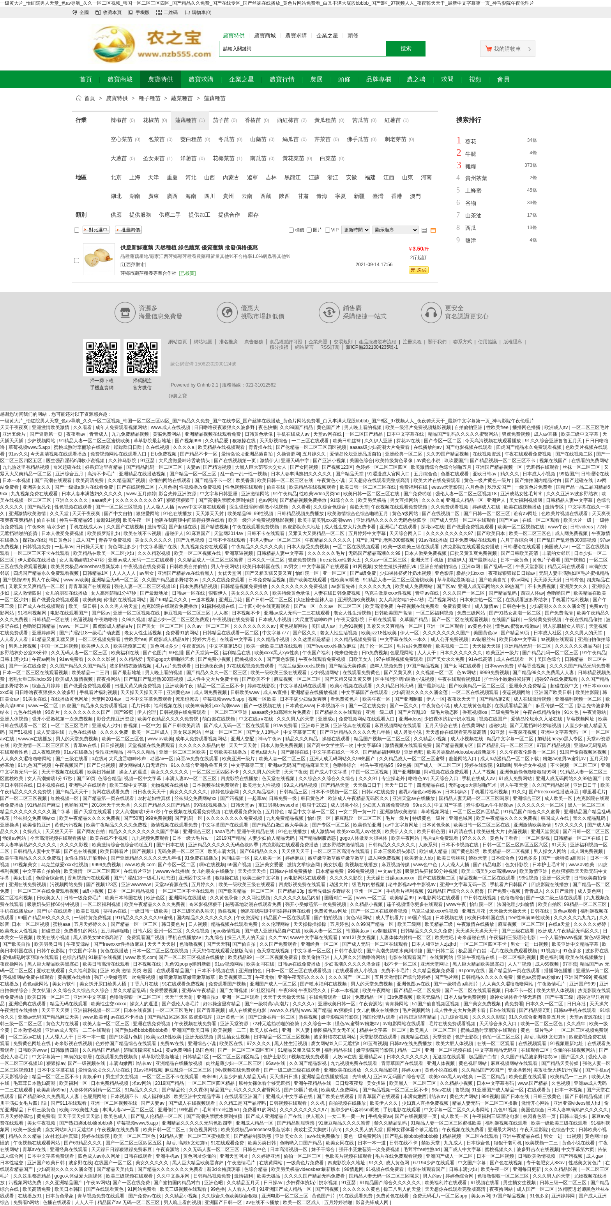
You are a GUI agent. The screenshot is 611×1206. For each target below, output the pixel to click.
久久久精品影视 (382, 1070)
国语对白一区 (338, 898)
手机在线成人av (294, 434)
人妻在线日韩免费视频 (338, 593)
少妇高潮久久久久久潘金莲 (558, 606)
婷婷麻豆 (295, 858)
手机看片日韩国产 (509, 884)
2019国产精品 (230, 838)
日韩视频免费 (37, 546)
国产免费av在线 (145, 1196)
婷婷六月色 (204, 639)
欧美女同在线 (260, 964)
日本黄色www (299, 705)
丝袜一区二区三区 (582, 467)
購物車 (199, 12)
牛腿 (470, 154)
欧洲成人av (556, 427)
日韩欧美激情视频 (537, 1156)
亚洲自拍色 (250, 970)
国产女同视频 (304, 467)
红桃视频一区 (65, 798)
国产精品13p (292, 891)
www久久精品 (284, 1010)
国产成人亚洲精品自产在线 (273, 931)
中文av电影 (390, 871)
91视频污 (550, 950)
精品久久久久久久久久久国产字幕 (35, 811)
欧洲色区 (156, 898)
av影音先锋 (343, 586)
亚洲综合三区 (527, 798)
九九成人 (454, 1143)
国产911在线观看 (69, 1103)
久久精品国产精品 (101, 1050)
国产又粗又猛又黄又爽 (269, 573)
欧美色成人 (116, 1116)
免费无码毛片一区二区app (440, 1196)
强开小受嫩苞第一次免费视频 (63, 719)
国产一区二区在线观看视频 (460, 619)
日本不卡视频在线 (460, 845)
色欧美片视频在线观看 (565, 513)
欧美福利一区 (73, 1083)
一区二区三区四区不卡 (216, 772)
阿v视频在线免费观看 (447, 772)
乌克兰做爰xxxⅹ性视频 (388, 593)
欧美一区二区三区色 (530, 533)
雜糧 (470, 166)
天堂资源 (442, 1037)
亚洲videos (410, 719)
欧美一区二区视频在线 (522, 527)
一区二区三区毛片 (590, 427)
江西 (388, 177)
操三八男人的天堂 (246, 937)
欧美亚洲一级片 (503, 652)
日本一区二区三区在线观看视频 (35, 672)
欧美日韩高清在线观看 (107, 964)
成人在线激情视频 (533, 699)
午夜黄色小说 (331, 480)
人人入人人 (124, 573)
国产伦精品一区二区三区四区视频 (311, 447)
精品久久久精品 (302, 739)
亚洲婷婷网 (44, 633)
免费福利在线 (414, 487)
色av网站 (267, 500)
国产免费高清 (559, 613)
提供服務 (140, 215)
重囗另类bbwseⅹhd (279, 805)
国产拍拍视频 (328, 917)
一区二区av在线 (26, 1037)
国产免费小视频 (215, 659)
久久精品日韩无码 (395, 686)
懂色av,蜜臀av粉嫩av (517, 626)
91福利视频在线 (218, 606)
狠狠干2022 (315, 805)
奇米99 (209, 1076)
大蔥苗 (119, 158)
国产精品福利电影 (382, 752)
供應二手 (170, 215)
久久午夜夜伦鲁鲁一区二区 (528, 752)
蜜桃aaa (62, 924)
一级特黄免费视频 (543, 619)
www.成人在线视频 (171, 427)
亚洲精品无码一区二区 (116, 580)
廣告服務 (253, 341)
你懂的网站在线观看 (170, 480)
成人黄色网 (589, 891)
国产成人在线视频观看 (42, 606)
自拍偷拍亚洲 (469, 427)
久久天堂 (60, 513)
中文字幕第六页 (578, 1149)
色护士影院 (467, 1037)
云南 (247, 196)
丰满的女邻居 (556, 553)
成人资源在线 (50, 732)
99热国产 (568, 474)
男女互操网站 (404, 500)
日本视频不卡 (246, 613)
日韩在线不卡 (404, 1143)
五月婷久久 (314, 454)
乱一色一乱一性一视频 (244, 474)
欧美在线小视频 (54, 937)
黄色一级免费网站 (363, 1136)
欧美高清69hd (52, 1090)
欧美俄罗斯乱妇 (104, 533)
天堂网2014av (229, 533)
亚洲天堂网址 (435, 964)
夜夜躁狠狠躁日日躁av (512, 573)
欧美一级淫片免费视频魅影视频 (418, 427)
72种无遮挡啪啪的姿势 (276, 1023)
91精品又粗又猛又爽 (54, 639)
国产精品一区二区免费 (418, 990)
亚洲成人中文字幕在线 (290, 1096)
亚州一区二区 (368, 891)
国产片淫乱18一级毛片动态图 (90, 633)
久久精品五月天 (244, 1182)
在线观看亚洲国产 (243, 1096)
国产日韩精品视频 (584, 1096)
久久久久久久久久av (255, 626)
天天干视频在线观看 (63, 772)
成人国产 (86, 540)
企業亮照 (318, 341)
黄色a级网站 (405, 513)
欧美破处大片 (491, 831)
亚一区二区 (335, 573)
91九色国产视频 (35, 765)
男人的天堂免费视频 (77, 739)
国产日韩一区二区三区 (487, 513)
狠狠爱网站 (148, 513)
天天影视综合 (274, 440)
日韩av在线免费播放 (291, 871)
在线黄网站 (473, 725)
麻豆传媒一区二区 (555, 705)
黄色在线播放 (114, 950)
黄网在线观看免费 (111, 792)
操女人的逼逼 (133, 772)
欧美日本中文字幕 (518, 639)
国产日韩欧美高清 (520, 553)
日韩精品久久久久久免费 (427, 931)
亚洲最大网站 (502, 1129)
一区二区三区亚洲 (229, 712)
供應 (116, 215)
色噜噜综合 (345, 765)
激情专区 (555, 507)
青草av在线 (427, 593)
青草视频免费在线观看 (101, 1196)
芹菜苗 (322, 139)
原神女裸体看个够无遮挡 (516, 997)
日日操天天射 (90, 546)
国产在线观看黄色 (105, 1189)
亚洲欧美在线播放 (343, 1070)
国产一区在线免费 (28, 666)
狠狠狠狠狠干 (181, 500)
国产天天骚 (218, 944)
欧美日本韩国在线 (261, 566)
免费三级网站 (471, 613)
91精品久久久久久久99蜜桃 (144, 917)
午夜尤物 (265, 977)
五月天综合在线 (442, 725)
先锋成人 (361, 1076)
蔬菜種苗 (182, 98)
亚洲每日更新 (315, 725)
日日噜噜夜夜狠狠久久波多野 (225, 427)
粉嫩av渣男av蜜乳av (565, 758)
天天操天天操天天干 (142, 692)
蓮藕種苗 (215, 98)
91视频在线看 (486, 1182)
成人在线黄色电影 (473, 705)
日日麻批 (577, 1003)
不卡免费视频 (542, 586)
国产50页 (85, 778)
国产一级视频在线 (263, 705)
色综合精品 (109, 778)
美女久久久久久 (153, 1162)
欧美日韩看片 (114, 851)
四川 (209, 196)
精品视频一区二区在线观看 (487, 878)
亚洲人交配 (243, 739)
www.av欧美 (76, 580)
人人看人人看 (14, 639)
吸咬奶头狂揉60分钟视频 (432, 871)
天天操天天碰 (487, 646)
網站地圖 (203, 341)
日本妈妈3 (456, 792)
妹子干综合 (323, 1149)
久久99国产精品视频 (448, 454)
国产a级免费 (363, 573)
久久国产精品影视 (551, 785)
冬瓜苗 (226, 139)
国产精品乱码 (503, 593)
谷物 (470, 203)
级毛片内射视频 (369, 884)
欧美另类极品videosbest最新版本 (86, 566)
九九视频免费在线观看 (35, 493)
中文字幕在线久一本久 (404, 639)
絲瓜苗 (291, 139)
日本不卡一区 (519, 990)
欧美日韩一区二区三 (49, 997)
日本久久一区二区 (266, 560)
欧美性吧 (445, 937)
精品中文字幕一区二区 (511, 739)
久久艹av (278, 937)
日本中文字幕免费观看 (149, 699)
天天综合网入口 (406, 533)
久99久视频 (133, 619)
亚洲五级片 (14, 434)
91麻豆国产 (199, 533)
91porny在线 (472, 970)
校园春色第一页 (540, 1116)
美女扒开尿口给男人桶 (103, 984)
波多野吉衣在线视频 (538, 1149)
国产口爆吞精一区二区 (272, 1017)
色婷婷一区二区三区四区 (382, 467)
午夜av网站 (44, 659)
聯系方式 (462, 341)
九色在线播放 (27, 712)
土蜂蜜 (473, 190)
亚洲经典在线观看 (352, 725)
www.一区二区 (74, 626)
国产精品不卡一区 (199, 454)
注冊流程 (412, 341)
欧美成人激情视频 (74, 679)
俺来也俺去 (346, 652)
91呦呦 (503, 765)
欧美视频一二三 (453, 646)
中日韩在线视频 (481, 898)
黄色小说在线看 (442, 1070)
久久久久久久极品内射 (579, 646)
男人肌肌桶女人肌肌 (564, 626)
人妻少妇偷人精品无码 (272, 838)
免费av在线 (172, 1043)
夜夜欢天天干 (462, 699)
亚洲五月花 (231, 599)
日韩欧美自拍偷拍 (189, 566)
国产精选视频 (217, 467)
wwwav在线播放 (35, 739)
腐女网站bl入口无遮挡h (143, 765)
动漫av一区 (162, 758)
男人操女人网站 (550, 851)
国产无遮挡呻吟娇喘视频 (536, 725)
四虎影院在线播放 (240, 778)
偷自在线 (276, 487)
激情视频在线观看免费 (409, 745)
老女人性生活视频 (353, 613)
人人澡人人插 (160, 507)
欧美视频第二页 (130, 646)
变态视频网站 (517, 692)
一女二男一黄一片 (358, 811)
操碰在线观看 (336, 739)
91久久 (519, 792)
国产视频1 (575, 560)
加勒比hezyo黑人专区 (560, 739)
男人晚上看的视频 (363, 427)
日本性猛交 (12, 1162)
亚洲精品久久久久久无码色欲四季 (391, 520)
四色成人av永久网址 (100, 1156)
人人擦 (221, 613)
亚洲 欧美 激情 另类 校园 (127, 970)
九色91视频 (351, 626)
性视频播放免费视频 (201, 487)
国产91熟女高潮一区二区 (515, 613)
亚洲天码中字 (295, 460)
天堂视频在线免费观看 (152, 745)
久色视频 (561, 1083)
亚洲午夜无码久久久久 (302, 977)
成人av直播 (546, 434)
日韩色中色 (514, 606)
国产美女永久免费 (446, 659)
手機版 (143, 12)
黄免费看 (514, 1003)
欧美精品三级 (439, 924)
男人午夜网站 (225, 566)
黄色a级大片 (264, 752)
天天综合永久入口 (498, 1023)
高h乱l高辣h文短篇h (545, 1037)
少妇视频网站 (42, 440)
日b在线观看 (503, 1010)
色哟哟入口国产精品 (301, 1143)
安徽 (351, 177)
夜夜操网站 (12, 964)
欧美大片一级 (578, 520)
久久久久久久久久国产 (447, 633)
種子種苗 (150, 98)
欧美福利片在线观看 (446, 1182)
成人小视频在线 (467, 739)
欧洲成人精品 (434, 851)
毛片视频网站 (442, 599)
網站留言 (304, 347)
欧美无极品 (429, 997)
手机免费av (380, 1116)
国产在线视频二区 (574, 454)
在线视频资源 (487, 454)
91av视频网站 (229, 964)
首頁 (89, 98)
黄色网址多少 (122, 546)
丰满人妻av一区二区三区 (275, 540)
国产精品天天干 (72, 792)
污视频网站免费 (67, 884)
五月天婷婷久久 (91, 924)
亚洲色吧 (414, 752)
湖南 (134, 196)
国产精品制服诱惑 (317, 838)
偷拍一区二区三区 (501, 1037)
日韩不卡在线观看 (266, 533)
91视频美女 (26, 864)
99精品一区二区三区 (586, 904)
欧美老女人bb (419, 858)
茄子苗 (221, 120)
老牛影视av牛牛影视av (490, 805)
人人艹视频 (484, 772)
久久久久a (184, 447)
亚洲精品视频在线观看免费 (213, 434)
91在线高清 (481, 659)
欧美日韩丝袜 (347, 440)
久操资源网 (288, 454)
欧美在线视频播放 (523, 507)
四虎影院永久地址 (302, 527)
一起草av (64, 546)
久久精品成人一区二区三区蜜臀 (211, 560)
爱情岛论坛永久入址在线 (537, 719)
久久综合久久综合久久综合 (327, 778)
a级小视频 (94, 891)
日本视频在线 (51, 785)
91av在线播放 (433, 540)
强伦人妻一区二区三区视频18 (466, 493)
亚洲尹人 (497, 500)
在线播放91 (30, 1196)
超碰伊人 (174, 533)
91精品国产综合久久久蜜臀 (532, 811)
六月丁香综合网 (517, 540)
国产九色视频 (190, 540)
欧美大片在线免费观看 (437, 480)
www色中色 (425, 864)
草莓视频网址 (580, 719)
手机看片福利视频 (570, 599)
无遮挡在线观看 (543, 467)
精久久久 (510, 474)
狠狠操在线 (244, 440)
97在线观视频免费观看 (400, 659)
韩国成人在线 (555, 818)
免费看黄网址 (457, 606)
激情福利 (244, 1176)
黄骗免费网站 (167, 434)
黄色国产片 (329, 427)
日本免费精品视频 (267, 580)
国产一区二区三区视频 (119, 507)
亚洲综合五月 (70, 474)
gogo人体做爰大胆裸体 (364, 838)
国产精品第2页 (495, 699)
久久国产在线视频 (125, 527)
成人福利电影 (156, 1096)
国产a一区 (305, 606)
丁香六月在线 (144, 984)
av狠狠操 (344, 1010)
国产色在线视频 (81, 851)
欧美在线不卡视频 (143, 533)
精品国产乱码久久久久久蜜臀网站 (463, 434)
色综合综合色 (50, 878)
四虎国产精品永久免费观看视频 (529, 447)
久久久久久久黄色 (362, 1189)
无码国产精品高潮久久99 (375, 553)
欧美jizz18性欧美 (379, 633)
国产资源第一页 (47, 434)
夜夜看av (76, 434)
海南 (190, 196)
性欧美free (498, 427)
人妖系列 (428, 845)
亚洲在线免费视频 (28, 884)
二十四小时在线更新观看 (264, 606)
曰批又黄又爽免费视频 (474, 553)
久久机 (318, 1103)
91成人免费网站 (516, 778)
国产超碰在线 (579, 480)
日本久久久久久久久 (461, 652)
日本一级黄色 (515, 560)
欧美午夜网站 (405, 838)
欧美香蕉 (245, 480)
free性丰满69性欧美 (530, 917)
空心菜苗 (121, 139)
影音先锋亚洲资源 (178, 493)
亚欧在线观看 (51, 970)
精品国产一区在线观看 (287, 917)
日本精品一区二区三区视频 (282, 1037)
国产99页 (124, 712)
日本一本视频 (17, 480)
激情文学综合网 (304, 864)
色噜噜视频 (191, 944)
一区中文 (150, 725)
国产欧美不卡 (256, 679)
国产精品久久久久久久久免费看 (171, 1169)
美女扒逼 (332, 864)
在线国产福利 (506, 619)
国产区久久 (305, 633)
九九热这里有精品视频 (26, 467)
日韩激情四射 (65, 1050)
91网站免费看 (142, 1189)
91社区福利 (263, 990)
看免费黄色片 (345, 699)
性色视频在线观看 (244, 487)
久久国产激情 (560, 891)
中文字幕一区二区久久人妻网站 (457, 1109)
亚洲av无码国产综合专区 (399, 1076)
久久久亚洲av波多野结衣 (572, 493)
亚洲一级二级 (380, 712)
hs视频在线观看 (557, 639)
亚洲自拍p (208, 997)
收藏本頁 (112, 12)
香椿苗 (253, 120)
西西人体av (532, 593)
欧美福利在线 (125, 652)
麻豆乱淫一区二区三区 (359, 818)
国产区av (509, 520)
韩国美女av (358, 931)
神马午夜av (270, 739)
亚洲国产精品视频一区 (499, 467)
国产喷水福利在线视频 (324, 984)
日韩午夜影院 (51, 950)
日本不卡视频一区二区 (335, 792)
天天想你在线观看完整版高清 (380, 480)
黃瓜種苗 (325, 120)
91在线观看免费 (228, 1143)
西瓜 (470, 228)
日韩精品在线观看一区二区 (231, 633)
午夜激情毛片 (552, 984)
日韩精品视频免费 (212, 1176)
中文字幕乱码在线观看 (303, 686)
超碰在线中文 (564, 686)
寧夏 (340, 196)
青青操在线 (261, 447)
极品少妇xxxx (471, 573)
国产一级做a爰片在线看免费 (85, 487)
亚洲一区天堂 (556, 878)
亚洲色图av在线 (414, 984)
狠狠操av (55, 1063)
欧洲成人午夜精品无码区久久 (359, 798)
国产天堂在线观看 (93, 811)
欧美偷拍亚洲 (37, 825)
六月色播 (167, 487)
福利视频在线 (168, 705)
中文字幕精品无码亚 (496, 1050)
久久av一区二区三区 (386, 560)
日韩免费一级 (283, 798)
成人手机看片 (390, 917)
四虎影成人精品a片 (113, 626)
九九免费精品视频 (130, 434)
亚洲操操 (10, 825)
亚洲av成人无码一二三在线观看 (141, 560)
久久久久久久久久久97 (139, 500)
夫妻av (193, 467)
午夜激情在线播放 (476, 924)
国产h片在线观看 (55, 911)
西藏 (265, 196)
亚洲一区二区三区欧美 (183, 752)
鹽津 (470, 240)
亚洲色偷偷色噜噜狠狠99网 (529, 772)
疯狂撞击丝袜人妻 (315, 599)
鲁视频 (131, 725)
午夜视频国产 (69, 765)
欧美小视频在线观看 (351, 686)
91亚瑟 (148, 460)
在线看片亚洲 (138, 871)
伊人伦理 (147, 712)
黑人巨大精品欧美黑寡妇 (53, 964)
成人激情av (487, 606)
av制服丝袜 (484, 639)
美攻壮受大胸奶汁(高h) (558, 1070)
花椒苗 (151, 120)
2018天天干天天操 (111, 805)
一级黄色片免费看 (534, 487)
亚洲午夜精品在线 (256, 831)
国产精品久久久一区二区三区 (217, 672)
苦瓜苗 (360, 120)
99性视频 (264, 513)
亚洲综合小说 (202, 1043)
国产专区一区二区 (443, 440)
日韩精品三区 (294, 792)
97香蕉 (570, 964)
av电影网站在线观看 (305, 878)
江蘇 (314, 177)
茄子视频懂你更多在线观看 (415, 904)
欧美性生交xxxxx (109, 1003)
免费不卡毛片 (395, 970)
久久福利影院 (83, 970)
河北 (190, 177)
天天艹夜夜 (295, 772)
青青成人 (99, 434)
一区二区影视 (536, 838)
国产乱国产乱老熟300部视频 (385, 540)
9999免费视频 (495, 672)
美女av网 (480, 1196)
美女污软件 (64, 984)
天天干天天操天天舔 (284, 997)
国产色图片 (154, 652)
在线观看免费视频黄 (117, 1056)
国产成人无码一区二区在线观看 (463, 520)
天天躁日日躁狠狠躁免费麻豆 (122, 1149)
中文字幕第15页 (226, 646)
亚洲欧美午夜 (179, 686)
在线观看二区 (535, 1050)
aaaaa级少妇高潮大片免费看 (380, 447)
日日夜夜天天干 (150, 792)
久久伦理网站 (276, 924)
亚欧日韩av (485, 474)
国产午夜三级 (559, 997)
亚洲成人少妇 (106, 725)
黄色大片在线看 (63, 1023)
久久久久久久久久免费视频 (299, 586)
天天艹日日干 (399, 785)
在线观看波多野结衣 (527, 599)
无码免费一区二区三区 (181, 851)
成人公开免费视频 (450, 639)
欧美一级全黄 (27, 1129)
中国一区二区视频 (60, 646)
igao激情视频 (227, 931)
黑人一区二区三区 (587, 805)
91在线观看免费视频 (184, 984)
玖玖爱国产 (456, 460)
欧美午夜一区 (137, 520)
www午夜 (557, 527)
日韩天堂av (243, 805)
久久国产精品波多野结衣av (171, 580)
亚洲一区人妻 (296, 1030)
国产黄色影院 (281, 659)
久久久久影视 (102, 659)
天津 (153, 177)
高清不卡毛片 (102, 474)
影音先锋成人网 (373, 1202)
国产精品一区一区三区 (193, 474)
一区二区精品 (491, 1076)
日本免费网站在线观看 (474, 540)
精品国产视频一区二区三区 (382, 739)
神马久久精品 (141, 752)
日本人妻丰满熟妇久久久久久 (302, 474)
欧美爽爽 (92, 599)
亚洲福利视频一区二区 (579, 699)
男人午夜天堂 (514, 785)
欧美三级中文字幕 (580, 434)
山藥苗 (258, 139)
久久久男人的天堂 (119, 606)
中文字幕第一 (46, 1056)
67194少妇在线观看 (434, 1162)
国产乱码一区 (498, 566)
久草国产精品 (414, 619)
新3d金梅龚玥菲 (224, 1169)
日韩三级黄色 (547, 1096)
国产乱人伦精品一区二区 (157, 1116)
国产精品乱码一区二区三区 (155, 467)
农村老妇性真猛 (154, 798)
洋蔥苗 (188, 158)
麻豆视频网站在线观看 (398, 725)
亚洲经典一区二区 (404, 454)
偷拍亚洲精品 (109, 752)
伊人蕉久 (315, 1116)
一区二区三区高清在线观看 (342, 851)
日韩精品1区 (96, 573)
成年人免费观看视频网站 (121, 427)
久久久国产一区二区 (464, 593)
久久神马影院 (123, 460)
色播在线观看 (455, 474)
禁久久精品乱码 (590, 818)
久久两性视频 (256, 898)
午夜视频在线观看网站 (37, 1143)
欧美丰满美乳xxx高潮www (325, 520)
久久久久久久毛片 (326, 553)
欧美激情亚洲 (534, 871)
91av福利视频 (148, 1070)
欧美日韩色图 (431, 831)
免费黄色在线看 (393, 1196)
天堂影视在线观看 (379, 1037)
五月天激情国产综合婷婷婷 (403, 977)
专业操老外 (393, 778)
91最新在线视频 (105, 957)
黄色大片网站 (464, 1096)
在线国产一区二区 (113, 1162)
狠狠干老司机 (508, 1143)
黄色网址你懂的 (200, 1156)
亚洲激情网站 (255, 493)
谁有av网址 (526, 513)
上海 (134, 177)
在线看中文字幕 (237, 639)
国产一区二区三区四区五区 (246, 1050)
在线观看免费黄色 (362, 672)
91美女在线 (35, 699)
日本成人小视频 (539, 474)
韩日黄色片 (61, 540)
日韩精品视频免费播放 (301, 513)
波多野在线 (597, 950)
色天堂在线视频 (279, 778)
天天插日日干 (367, 785)
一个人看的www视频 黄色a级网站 (575, 937)
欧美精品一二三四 (91, 672)
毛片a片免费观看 (415, 646)
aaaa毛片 (225, 831)
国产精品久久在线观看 (339, 712)
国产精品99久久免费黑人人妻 (543, 672)
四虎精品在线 (431, 785)
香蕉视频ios (476, 712)
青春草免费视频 (115, 540)
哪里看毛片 (594, 792)
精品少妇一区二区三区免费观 (179, 619)
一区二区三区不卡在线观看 (42, 553)
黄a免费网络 (179, 1050)
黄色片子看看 (547, 560)
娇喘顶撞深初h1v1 (143, 1050)
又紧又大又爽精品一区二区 (317, 533)
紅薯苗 (393, 120)
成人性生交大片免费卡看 (350, 527)
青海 (321, 196)
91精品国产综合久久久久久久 (391, 1182)
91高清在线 (461, 831)
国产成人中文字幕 (329, 772)
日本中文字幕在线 (406, 434)
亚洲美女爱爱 (269, 864)
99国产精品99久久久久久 (45, 917)
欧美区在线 (231, 1043)
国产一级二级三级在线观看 (554, 898)
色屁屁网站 (402, 652)
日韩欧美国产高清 (393, 613)
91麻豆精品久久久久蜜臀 (345, 1123)
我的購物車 (503, 49)
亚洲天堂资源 (545, 831)
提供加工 (199, 215)
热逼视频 (82, 619)
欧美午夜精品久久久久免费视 (169, 719)
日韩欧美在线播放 (228, 752)
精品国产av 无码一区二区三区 (129, 1202)
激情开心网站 (536, 1103)
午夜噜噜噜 (106, 619)
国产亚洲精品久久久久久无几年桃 (355, 732)
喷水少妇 (57, 527)
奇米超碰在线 (67, 467)
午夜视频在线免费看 (145, 566)
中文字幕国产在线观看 (326, 566)
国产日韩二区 (441, 950)
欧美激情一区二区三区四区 (42, 745)
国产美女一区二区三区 (161, 626)
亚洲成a (327, 719)
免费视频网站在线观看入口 (119, 454)
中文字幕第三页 (300, 732)
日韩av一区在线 (189, 593)
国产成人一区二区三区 (438, 765)
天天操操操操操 (310, 924)
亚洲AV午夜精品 (199, 990)
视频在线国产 (554, 460)
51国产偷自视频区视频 (584, 752)
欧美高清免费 (90, 480)
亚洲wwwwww (136, 884)
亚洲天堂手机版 (428, 560)
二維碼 (171, 12)
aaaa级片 (102, 500)
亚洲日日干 (585, 785)
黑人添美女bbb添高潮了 (98, 937)
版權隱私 (512, 341)
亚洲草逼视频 (239, 553)
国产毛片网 (446, 977)
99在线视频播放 (211, 805)
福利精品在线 (237, 652)
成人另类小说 (408, 732)
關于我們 (437, 341)
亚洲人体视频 (14, 719)
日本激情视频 (27, 1030)
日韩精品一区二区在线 (578, 838)
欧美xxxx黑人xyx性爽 (277, 652)
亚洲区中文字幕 (195, 878)
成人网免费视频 (572, 533)
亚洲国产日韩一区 (224, 1202)
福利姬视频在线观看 (506, 1123)
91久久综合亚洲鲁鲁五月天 (554, 440)
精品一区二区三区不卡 (221, 686)
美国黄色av (485, 633)
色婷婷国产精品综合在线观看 (126, 1043)
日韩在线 (540, 911)
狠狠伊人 (218, 593)
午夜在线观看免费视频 (529, 454)
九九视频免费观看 (150, 838)
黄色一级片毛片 (537, 1030)
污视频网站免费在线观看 (28, 977)
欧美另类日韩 (49, 944)
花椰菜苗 (224, 158)
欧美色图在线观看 (528, 1076)
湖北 (116, 196)
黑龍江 (292, 177)
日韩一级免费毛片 (83, 898)
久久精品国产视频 (127, 480)
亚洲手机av (168, 1156)
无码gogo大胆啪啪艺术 (171, 659)
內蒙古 (231, 177)
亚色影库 (444, 573)
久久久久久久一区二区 (541, 805)
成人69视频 (547, 964)
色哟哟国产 (559, 593)
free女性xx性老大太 (341, 560)
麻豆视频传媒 (396, 864)
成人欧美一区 (559, 798)
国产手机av (597, 1070)
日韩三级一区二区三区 (564, 1182)
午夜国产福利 (317, 652)
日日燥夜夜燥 (209, 666)
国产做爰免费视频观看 (471, 527)
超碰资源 (51, 931)
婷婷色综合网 (225, 792)
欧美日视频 (88, 911)
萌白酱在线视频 (219, 719)
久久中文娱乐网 (174, 1176)
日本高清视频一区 (289, 1149)
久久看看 (83, 427)
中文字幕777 (276, 633)
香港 (396, 196)
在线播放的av (428, 447)
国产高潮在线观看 (53, 480)
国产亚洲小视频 (330, 460)
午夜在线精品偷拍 (584, 619)
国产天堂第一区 (203, 652)
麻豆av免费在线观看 (198, 758)
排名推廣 (228, 341)
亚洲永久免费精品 (528, 686)
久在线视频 (158, 447)
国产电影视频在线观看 (469, 447)
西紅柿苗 (288, 120)
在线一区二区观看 (541, 520)
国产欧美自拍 (493, 580)
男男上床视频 (23, 646)
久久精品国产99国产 (483, 1070)
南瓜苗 (258, 158)
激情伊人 (269, 460)
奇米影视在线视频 (74, 1043)
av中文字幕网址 (402, 825)
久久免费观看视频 (450, 507)
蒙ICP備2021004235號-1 (372, 347)
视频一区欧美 (262, 699)
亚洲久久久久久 (72, 500)
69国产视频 (240, 864)
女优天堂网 (230, 573)
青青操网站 (397, 1003)
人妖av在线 (345, 1056)
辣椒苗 (119, 120)
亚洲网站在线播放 (188, 898)
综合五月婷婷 (46, 686)
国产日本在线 (170, 845)
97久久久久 (474, 838)
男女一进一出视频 (529, 944)
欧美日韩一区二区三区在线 (285, 480)
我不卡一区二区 (401, 964)
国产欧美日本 (491, 533)
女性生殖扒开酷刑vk (395, 566)
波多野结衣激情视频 (131, 666)
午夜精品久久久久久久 (329, 540)
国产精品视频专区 (455, 745)
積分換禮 (279, 347)
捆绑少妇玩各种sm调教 (355, 1109)
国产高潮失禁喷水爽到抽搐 (227, 500)
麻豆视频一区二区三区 (188, 613)
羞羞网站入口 (463, 758)
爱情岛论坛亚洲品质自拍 (247, 454)
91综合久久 (343, 500)
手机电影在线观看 (402, 1109)
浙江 (332, 177)
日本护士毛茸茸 (549, 864)
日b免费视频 (164, 454)
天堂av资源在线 (172, 884)
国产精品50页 (516, 633)
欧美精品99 (239, 513)
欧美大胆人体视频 (556, 990)
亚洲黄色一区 (230, 1017)
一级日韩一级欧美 (150, 911)
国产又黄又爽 (398, 672)
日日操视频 (113, 745)
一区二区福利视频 (435, 613)
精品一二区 (409, 1050)
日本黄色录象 (436, 825)
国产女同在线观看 (462, 666)
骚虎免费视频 (516, 434)
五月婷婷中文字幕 (367, 533)
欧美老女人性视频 (262, 785)
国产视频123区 (337, 467)
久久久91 (368, 778)
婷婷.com (411, 1070)
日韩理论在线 (595, 474)
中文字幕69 (370, 745)
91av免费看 (72, 659)
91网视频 (361, 566)
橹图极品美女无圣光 (335, 1030)
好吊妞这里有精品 (104, 467)
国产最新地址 (483, 560)
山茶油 (473, 215)
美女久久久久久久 (154, 540)
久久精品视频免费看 (356, 639)
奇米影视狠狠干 (206, 904)
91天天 (560, 845)
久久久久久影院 (347, 878)
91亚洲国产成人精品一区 (498, 1090)
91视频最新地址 (567, 1043)
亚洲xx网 (471, 566)
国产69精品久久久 (169, 599)
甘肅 (303, 196)
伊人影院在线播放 (37, 560)
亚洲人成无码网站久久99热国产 (491, 586)
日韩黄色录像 (259, 434)
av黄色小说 (429, 460)
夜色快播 (267, 427)
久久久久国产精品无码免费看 (579, 666)
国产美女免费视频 (482, 1003)
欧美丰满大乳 (222, 851)
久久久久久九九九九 (575, 917)
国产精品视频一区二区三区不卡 (503, 460)
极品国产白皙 (472, 950)
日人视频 (198, 924)
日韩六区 (142, 931)
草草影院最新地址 (153, 440)
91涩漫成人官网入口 (389, 474)
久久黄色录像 (224, 898)
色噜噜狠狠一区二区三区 (135, 997)
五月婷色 (275, 811)
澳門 (415, 196)
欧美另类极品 (372, 500)
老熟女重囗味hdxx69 (31, 679)
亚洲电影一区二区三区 (285, 1196)
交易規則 (343, 341)
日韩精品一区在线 (51, 619)
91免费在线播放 (201, 858)
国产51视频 (21, 732)
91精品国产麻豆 (44, 805)
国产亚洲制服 (409, 699)
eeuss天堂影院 (447, 487)
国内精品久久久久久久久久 (205, 917)
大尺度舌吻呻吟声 (314, 619)
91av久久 (18, 454)
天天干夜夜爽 (14, 427)
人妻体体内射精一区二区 (406, 937)
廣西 (172, 196)
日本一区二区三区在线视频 (160, 950)
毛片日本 (141, 705)
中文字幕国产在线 (159, 546)
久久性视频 (198, 931)
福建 (370, 177)
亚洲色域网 (461, 818)
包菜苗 (156, 139)
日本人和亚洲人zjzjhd (434, 944)
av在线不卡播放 (127, 1017)
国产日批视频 (101, 765)
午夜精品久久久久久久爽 (257, 546)
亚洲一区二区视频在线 (137, 613)
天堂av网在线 (328, 434)
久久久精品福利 (260, 792)
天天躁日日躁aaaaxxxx (390, 878)
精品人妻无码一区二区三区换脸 (485, 1103)
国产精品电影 (487, 864)
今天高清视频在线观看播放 (493, 440)
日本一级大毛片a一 (193, 838)
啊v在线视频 (212, 864)
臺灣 (378, 196)
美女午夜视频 (42, 1123)
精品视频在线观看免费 (235, 924)
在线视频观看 (532, 1043)
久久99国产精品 (297, 427)
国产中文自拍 (118, 513)
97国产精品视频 (423, 666)
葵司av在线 (115, 911)
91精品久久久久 (142, 1090)
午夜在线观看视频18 (460, 679)
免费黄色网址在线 (32, 1043)
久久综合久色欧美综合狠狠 (230, 1196)
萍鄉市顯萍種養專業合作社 (148, 273)
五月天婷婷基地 (17, 1116)
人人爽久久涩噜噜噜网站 (26, 758)
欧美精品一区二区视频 (507, 851)
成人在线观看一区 (515, 659)
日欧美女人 (361, 659)
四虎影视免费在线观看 (303, 884)
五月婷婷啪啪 (115, 931)
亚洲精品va (371, 1056)
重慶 (172, 177)
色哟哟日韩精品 (40, 626)
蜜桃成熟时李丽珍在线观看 (82, 447)
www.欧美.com (140, 864)
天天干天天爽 (56, 1010)
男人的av (433, 1176)
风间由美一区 (236, 858)
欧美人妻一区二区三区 (283, 758)
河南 (426, 177)
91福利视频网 (33, 613)
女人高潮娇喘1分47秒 (82, 560)
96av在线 (276, 1063)
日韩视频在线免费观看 (183, 712)
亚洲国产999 (577, 977)
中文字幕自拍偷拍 (42, 871)
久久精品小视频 (273, 639)
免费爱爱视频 (164, 990)
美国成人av (556, 546)
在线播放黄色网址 (70, 699)
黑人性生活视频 (291, 1043)
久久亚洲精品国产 (64, 1182)
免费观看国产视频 (146, 937)
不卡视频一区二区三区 (574, 765)
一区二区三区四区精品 (477, 811)
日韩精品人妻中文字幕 (570, 500)
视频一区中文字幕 (143, 778)
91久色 (572, 712)
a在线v (99, 758)
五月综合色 (426, 474)
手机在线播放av (17, 911)
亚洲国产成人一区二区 (274, 984)
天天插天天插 (252, 871)
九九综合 (215, 937)
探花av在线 (408, 440)
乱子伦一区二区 (377, 646)
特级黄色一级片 (429, 818)
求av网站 (520, 580)
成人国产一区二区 (536, 1189)
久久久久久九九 (375, 586)
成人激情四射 (27, 593)
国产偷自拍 (244, 944)
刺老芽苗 (395, 139)
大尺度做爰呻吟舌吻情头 (185, 460)
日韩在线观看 (382, 619)
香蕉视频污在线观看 (89, 878)
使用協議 (487, 341)
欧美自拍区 (550, 904)
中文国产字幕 (448, 805)
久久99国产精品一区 (373, 924)
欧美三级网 (409, 924)
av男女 (291, 566)
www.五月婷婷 (141, 493)
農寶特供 (117, 98)
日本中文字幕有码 (496, 1083)
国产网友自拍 (91, 831)
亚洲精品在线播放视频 (143, 474)
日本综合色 (503, 858)
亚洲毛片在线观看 (399, 527)
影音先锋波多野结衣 (329, 891)
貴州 (228, 196)
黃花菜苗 (293, 158)
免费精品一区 (369, 997)
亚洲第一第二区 (592, 970)
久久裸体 (198, 1090)
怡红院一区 (307, 573)
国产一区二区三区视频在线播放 (192, 957)
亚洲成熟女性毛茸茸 (522, 493)
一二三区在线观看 (310, 440)
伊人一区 (410, 633)
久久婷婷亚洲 (266, 1156)
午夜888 (35, 527)
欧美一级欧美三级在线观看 (411, 546)
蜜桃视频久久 (249, 659)
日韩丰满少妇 (14, 659)
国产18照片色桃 (126, 1037)
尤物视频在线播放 (170, 785)
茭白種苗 (191, 139)
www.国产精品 (316, 1010)
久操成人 (32, 831)
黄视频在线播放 (362, 864)
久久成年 (576, 1023)
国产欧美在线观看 (308, 580)
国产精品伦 (39, 507)
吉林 (271, 177)
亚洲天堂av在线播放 (414, 798)
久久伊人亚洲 (379, 440)
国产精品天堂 (350, 474)
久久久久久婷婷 (590, 924)
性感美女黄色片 (585, 1162)
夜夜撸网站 (109, 679)
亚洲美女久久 (37, 487)
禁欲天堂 (359, 507)
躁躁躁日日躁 (128, 447)
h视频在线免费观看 (309, 1056)
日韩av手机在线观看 (575, 1010)
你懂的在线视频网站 (125, 599)
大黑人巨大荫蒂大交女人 (261, 467)
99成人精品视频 (301, 785)
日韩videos (582, 527)
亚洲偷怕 (167, 1109)
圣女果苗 (154, 158)
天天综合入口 (444, 778)
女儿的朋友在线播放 (66, 593)
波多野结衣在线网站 (335, 1037)
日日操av (273, 1182)
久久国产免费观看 (279, 944)
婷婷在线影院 (262, 686)
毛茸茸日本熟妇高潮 (35, 1083)
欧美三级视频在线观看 (130, 1176)
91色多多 (528, 858)
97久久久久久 (570, 825)
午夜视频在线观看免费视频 (399, 507)
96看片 (53, 712)
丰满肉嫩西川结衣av (131, 1063)
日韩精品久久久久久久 (392, 845)
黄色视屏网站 (294, 626)
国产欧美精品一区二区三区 (477, 686)
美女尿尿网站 (187, 732)
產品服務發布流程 (377, 341)
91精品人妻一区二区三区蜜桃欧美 (95, 440)
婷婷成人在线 (487, 507)
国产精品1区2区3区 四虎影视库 (180, 1017)
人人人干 (427, 652)
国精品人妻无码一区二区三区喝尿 (474, 798)
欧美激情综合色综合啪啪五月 (442, 467)
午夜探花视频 (523, 732)
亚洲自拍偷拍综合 (439, 566)
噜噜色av (417, 778)
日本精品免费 (330, 871)
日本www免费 (500, 666)
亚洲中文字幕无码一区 (564, 732)
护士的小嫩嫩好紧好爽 (508, 679)
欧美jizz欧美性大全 (79, 1109)
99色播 (176, 652)
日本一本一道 (91, 1037)
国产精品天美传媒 (347, 666)
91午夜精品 (285, 493)
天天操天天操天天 (508, 911)
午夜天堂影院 (530, 566)
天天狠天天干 (59, 831)
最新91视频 (108, 520)
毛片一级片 (397, 818)
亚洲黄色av (178, 692)
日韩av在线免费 (379, 792)
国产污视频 (232, 798)
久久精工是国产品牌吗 (243, 1103)
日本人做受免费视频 (63, 533)
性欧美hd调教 (345, 580)
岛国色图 (205, 1050)
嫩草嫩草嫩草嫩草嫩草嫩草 (336, 858)
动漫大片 (339, 884)
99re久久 (422, 805)
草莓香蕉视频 (532, 666)
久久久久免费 (114, 732)
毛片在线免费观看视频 (514, 950)
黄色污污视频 (69, 825)
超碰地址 (498, 725)
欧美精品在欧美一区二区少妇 (104, 553)
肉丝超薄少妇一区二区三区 (234, 1063)
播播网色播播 (527, 427)
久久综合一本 (317, 1023)
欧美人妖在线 (264, 1030)
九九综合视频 (455, 1017)
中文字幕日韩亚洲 (219, 493)
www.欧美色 (95, 1017)
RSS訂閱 (329, 347)
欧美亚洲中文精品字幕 (576, 944)
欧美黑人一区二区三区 (434, 1030)
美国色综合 (361, 460)
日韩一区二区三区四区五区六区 (515, 845)
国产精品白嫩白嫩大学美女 (280, 825)
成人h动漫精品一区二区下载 (510, 758)
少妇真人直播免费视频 (386, 805)
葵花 (470, 141)
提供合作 (229, 215)
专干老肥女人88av (546, 1162)
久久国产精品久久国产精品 (78, 666)
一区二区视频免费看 (100, 639)
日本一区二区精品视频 (131, 891)
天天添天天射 (210, 513)
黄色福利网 (551, 957)
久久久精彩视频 (154, 553)
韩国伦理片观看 (379, 1017)
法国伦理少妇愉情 (516, 904)
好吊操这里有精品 (222, 1003)
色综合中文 (563, 1129)
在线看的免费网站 (590, 460)
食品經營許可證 (286, 341)
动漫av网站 (14, 838)
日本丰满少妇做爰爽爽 (304, 699)
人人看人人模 (242, 1189)
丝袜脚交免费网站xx (195, 798)
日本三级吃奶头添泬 (395, 851)
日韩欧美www (245, 692)
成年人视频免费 (387, 666)
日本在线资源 (138, 1010)
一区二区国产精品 (364, 434)
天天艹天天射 (243, 745)
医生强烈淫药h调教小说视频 (76, 460)
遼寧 (252, 177)
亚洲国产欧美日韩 (553, 692)
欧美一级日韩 (83, 606)
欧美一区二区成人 (151, 732)
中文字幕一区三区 (312, 950)
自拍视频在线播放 (347, 1103)
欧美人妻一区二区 (323, 931)
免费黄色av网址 (331, 911)
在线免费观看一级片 (330, 997)
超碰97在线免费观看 (557, 679)
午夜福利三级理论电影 (513, 937)
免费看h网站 (27, 1202)
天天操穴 (599, 1003)
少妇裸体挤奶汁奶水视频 (406, 573)
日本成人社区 (548, 633)
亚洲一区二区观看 (445, 626)
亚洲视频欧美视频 (356, 599)
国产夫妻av (153, 1103)
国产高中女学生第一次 (331, 745)
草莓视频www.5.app (30, 447)
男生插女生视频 (530, 765)
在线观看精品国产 (513, 705)
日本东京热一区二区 (481, 599)
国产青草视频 (211, 1010)
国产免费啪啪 (418, 493)
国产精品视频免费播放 (304, 500)
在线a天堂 (559, 924)
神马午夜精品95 (76, 520)
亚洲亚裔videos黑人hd (577, 1103)
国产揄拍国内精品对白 (539, 480)
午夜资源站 (194, 646)
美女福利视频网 (526, 500)
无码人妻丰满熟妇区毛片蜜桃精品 (574, 573)
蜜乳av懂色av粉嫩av (421, 792)
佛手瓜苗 (358, 139)
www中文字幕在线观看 (202, 507)
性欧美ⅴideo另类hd (320, 493)
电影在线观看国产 (69, 613)
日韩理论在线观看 (522, 546)
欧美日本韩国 (69, 1189)
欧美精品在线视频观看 (222, 447)
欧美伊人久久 (96, 646)
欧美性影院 (588, 692)
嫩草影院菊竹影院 (340, 1017)
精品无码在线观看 (566, 566)
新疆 (359, 196)
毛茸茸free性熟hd (221, 1109)
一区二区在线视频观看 (357, 546)
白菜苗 (328, 158)
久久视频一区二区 (435, 672)
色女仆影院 (517, 864)
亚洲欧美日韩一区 (337, 1003)
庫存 (253, 215)
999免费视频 (158, 818)
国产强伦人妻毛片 (181, 1003)
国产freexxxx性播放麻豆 (332, 646)
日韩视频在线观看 (288, 1103)
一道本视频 (203, 599)
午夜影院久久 (313, 990)
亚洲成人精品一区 (465, 500)
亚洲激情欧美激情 (51, 427)
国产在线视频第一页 (235, 460)
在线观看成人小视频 (356, 970)
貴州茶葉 (476, 178)
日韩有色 (574, 580)
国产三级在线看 (72, 758)
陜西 (284, 196)
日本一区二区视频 (31, 924)
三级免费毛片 (505, 712)
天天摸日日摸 (284, 1076)
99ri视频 (490, 1096)
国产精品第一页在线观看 (109, 798)
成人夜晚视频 (46, 752)
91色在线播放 (178, 513)
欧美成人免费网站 (414, 586)
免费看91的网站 (183, 633)
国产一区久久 (404, 705)
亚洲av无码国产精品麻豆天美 (299, 765)
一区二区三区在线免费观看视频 (46, 891)
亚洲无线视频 (199, 1037)
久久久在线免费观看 (223, 580)
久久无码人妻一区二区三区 (79, 652)
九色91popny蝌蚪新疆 (188, 964)
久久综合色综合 (330, 507)
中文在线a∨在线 (256, 719)
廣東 (153, 196)
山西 (209, 177)
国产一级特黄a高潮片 (564, 858)
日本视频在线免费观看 (216, 785)
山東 (407, 177)
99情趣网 (353, 1169)
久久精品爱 (217, 440)
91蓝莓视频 (375, 1043)
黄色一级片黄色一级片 (488, 480)
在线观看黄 (539, 1090)
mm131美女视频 (359, 937)
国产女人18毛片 (263, 732)
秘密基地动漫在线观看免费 (254, 904)
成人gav (595, 1156)
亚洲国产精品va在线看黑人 (186, 573)
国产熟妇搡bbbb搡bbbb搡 (142, 1030)
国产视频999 (189, 440)
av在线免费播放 (324, 1136)
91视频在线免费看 (385, 1169)
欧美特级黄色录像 (394, 460)
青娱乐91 (93, 1076)
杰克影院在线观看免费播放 (471, 546)
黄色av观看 (565, 911)
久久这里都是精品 (312, 639)
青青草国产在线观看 (90, 586)
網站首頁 (177, 341)
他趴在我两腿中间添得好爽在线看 (190, 520)
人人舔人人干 (59, 1037)
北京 (116, 177)
